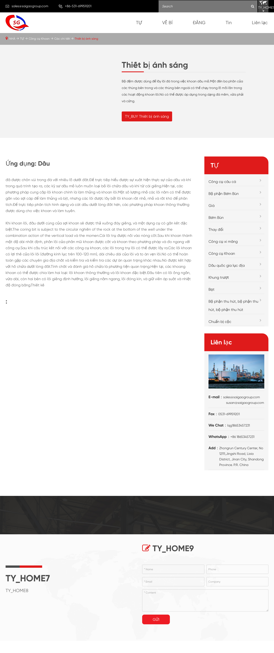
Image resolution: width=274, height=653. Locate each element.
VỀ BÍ (167, 22)
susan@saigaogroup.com (245, 418)
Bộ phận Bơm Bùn (223, 209)
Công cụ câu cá (222, 197)
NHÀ (12, 38)
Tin (229, 22)
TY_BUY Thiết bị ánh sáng (147, 124)
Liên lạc (260, 22)
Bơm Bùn (216, 233)
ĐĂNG (199, 22)
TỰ (139, 22)
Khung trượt (218, 293)
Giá (211, 221)
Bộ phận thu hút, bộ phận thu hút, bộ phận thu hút (233, 321)
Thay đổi (215, 245)
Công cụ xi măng (223, 257)
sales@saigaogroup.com (30, 6)
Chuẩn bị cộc (219, 337)
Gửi (156, 635)
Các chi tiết (62, 38)
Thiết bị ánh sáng (86, 38)
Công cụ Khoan (39, 38)
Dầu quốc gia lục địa (226, 281)
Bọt (211, 305)
